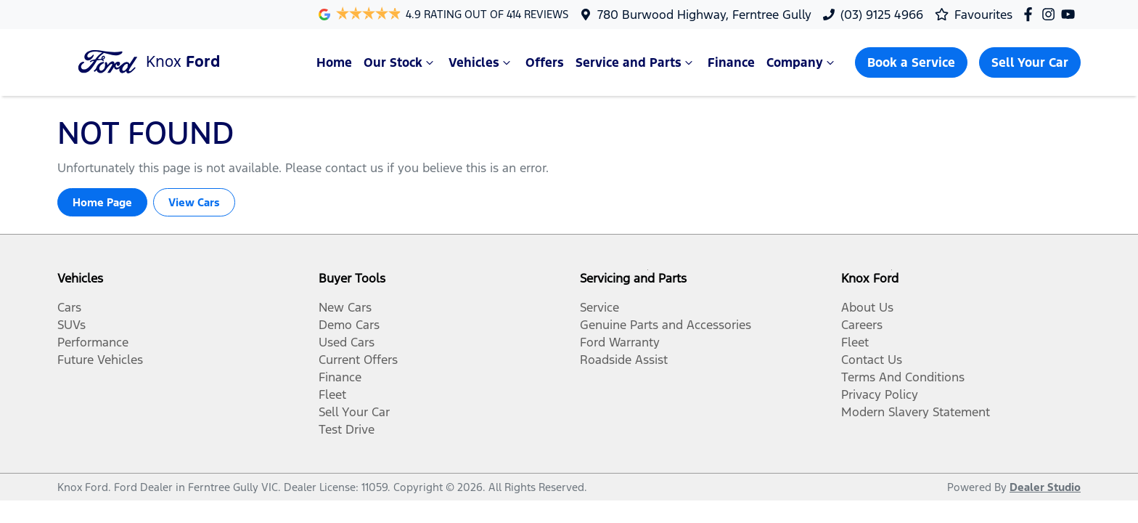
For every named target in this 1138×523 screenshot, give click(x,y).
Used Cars (346, 342)
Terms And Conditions (903, 377)
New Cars (345, 307)
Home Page (102, 202)
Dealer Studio (1045, 487)
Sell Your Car (1029, 62)
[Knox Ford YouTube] (1071, 14)
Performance (92, 342)
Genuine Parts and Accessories (665, 325)
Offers (544, 62)
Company (802, 62)
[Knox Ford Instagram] (1051, 14)
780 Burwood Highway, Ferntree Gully (704, 15)
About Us (867, 307)
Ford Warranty (620, 342)
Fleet (332, 394)
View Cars (194, 202)
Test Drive (346, 429)
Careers (862, 325)
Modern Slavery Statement (915, 412)
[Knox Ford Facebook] (1031, 14)
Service (599, 307)
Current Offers (358, 360)
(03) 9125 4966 (881, 15)
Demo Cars (349, 325)
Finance (731, 62)
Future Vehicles (100, 360)
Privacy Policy (879, 394)
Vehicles (481, 62)
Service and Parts (636, 62)
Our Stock (400, 62)
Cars (69, 307)
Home (334, 62)
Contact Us (871, 360)
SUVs (71, 325)
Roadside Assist (624, 360)
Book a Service (911, 62)
